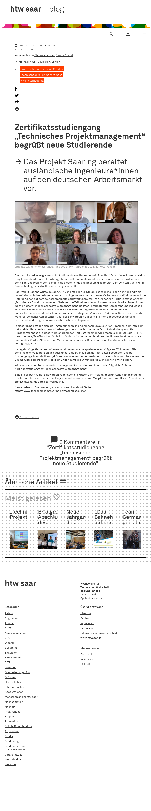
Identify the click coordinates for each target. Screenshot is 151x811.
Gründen (10, 677)
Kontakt (85, 618)
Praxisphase (12, 711)
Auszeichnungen (15, 633)
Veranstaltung (13, 754)
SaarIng (58, 69)
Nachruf (10, 707)
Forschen (10, 667)
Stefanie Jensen (44, 55)
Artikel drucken (27, 417)
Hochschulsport (14, 682)
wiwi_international (32, 80)
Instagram (86, 659)
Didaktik (10, 642)
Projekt (9, 716)
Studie (9, 736)
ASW (8, 628)
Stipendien (12, 731)
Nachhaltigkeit (14, 702)
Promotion (11, 721)
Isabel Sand (27, 49)
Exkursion (11, 652)
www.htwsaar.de (90, 638)
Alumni (9, 623)
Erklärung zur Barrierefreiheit (98, 633)
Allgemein (11, 618)
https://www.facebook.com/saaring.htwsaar (42, 391)
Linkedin (85, 664)
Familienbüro (13, 657)
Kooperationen (14, 692)
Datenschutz (88, 628)
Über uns (85, 613)
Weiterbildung (13, 759)
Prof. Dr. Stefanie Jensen (35, 69)
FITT (7, 662)
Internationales (27, 62)
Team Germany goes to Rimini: (133, 520)
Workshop (11, 764)
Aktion (9, 613)
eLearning (11, 647)
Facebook (86, 654)
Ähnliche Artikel (36, 481)
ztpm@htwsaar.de (26, 381)
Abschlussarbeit (15, 749)
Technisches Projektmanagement (41, 75)
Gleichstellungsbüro (17, 672)
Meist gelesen (32, 498)
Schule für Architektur (18, 726)
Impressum (87, 623)
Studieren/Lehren (49, 62)
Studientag (12, 741)
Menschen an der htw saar (21, 697)
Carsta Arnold (64, 55)
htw (37, 9)
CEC (7, 638)
